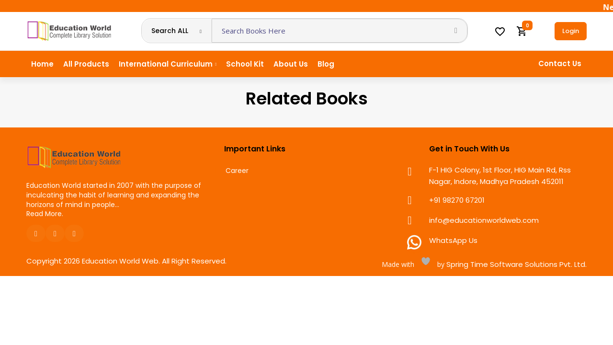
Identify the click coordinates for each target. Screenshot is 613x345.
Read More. (44, 213)
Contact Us (559, 63)
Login (570, 30)
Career (237, 170)
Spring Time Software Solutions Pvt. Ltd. (515, 264)
